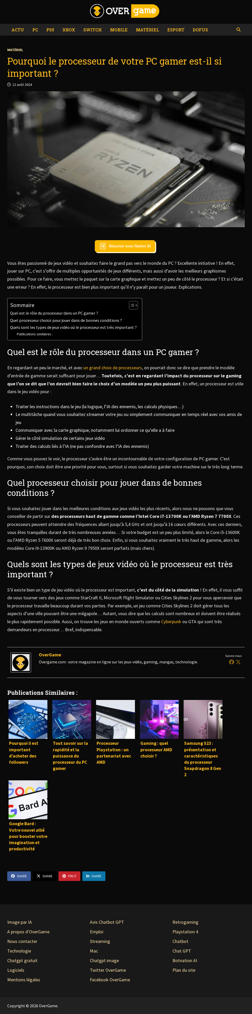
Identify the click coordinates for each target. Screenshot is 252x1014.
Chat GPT (181, 951)
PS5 (50, 29)
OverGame (50, 655)
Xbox (68, 29)
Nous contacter (22, 941)
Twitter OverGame (108, 970)
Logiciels (15, 970)
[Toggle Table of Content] (131, 305)
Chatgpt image (104, 960)
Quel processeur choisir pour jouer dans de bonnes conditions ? (66, 320)
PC (35, 29)
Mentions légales (23, 980)
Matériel (147, 29)
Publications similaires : (35, 334)
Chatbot (180, 941)
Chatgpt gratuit (22, 960)
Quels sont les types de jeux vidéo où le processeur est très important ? (73, 327)
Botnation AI (184, 960)
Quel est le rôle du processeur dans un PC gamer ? (54, 313)
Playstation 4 (185, 932)
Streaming (100, 941)
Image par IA (19, 922)
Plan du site (183, 970)
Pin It (69, 876)
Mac (94, 951)
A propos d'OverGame (28, 932)
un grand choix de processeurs (112, 368)
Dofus (200, 29)
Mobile (119, 29)
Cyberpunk (171, 621)
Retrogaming (185, 922)
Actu (17, 29)
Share (19, 876)
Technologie (19, 951)
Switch (92, 29)
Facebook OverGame (110, 980)
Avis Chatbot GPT (107, 922)
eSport (175, 29)
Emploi (96, 932)
